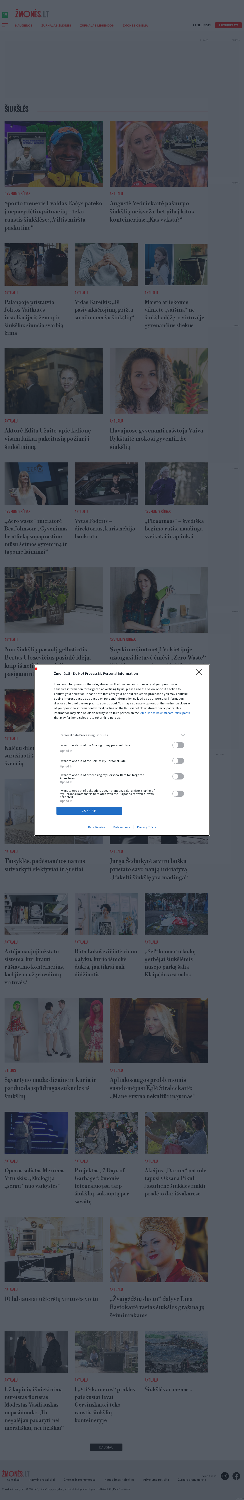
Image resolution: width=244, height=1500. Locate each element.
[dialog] (122, 750)
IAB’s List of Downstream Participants (165, 713)
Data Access (121, 827)
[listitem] (122, 735)
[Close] (200, 673)
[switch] (178, 745)
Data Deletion (97, 827)
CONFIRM (89, 811)
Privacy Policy (146, 827)
